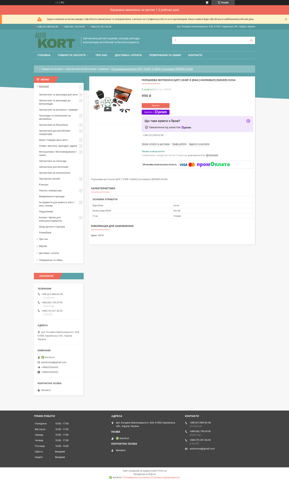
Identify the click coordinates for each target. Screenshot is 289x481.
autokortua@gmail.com (53, 362)
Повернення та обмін (165, 55)
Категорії (44, 86)
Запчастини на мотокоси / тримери (87, 69)
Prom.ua (162, 471)
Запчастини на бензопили (53, 124)
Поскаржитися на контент (136, 477)
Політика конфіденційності (166, 477)
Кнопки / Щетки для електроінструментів (50, 219)
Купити (155, 105)
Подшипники (46, 211)
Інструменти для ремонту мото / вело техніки (57, 204)
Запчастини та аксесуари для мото (58, 94)
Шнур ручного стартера (52, 226)
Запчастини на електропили (54, 172)
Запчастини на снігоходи (52, 161)
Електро (43, 184)
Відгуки (43, 246)
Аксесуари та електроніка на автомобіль (55, 117)
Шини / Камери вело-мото (53, 140)
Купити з (155, 112)
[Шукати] (251, 40)
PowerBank (45, 232)
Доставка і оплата (128, 55)
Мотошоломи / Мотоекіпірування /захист (57, 153)
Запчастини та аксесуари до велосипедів (54, 102)
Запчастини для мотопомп (53, 166)
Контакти (195, 55)
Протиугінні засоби (49, 178)
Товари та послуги (72, 55)
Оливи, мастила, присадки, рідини (58, 145)
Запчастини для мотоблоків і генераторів (55, 132)
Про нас (101, 55)
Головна (44, 55)
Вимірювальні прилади (52, 196)
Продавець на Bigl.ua (144, 474)
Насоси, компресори (50, 190)
